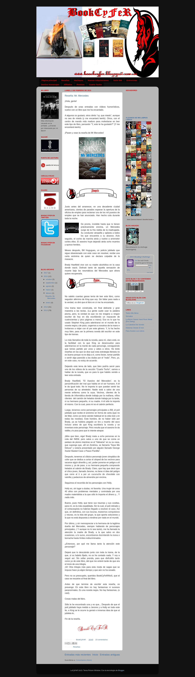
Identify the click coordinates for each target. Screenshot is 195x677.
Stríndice (129, 316)
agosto (49, 286)
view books (150, 272)
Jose (136, 260)
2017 (46, 273)
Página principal (49, 80)
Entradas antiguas (110, 654)
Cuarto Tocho (95, 84)
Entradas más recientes (78, 654)
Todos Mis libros (132, 313)
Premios (80, 84)
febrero (49, 293)
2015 (46, 276)
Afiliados (68, 84)
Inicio (95, 654)
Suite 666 (117, 80)
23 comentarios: (101, 640)
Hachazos (78, 80)
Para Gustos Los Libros (135, 331)
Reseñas (65, 80)
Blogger (121, 670)
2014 (46, 307)
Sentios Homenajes (50, 84)
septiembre (50, 283)
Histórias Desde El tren (135, 328)
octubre (49, 279)
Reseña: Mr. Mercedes (77, 95)
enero (48, 303)
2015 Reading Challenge (140, 257)
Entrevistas (132, 80)
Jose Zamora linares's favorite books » (140, 219)
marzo (48, 290)
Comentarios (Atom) (84, 660)
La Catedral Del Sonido (135, 325)
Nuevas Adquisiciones (98, 80)
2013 (46, 310)
